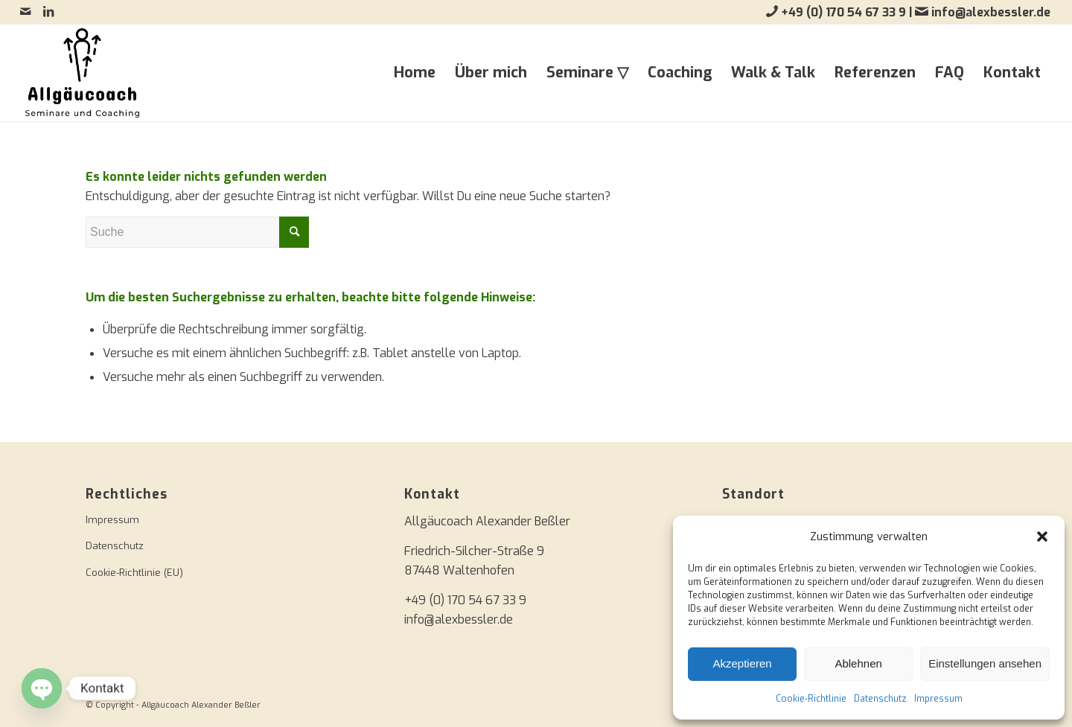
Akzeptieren (741, 663)
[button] (1042, 536)
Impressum (938, 699)
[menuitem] (414, 73)
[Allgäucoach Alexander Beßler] (82, 73)
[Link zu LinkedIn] (48, 11)
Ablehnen (858, 663)
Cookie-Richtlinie (811, 699)
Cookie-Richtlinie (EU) (134, 572)
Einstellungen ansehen (984, 663)
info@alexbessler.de (990, 12)
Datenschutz (880, 699)
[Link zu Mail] (25, 11)
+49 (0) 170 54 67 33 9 (845, 12)
